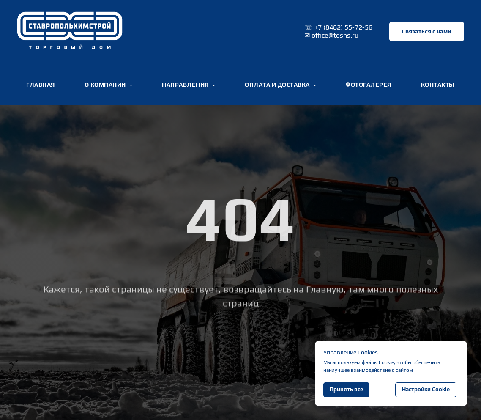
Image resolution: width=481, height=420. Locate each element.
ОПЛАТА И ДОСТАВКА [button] (278, 84)
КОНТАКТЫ (438, 84)
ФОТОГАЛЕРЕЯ (368, 84)
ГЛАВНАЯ (40, 84)
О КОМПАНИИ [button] (106, 84)
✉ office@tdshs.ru (331, 35)
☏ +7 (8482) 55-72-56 (338, 27)
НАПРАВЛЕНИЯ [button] (186, 84)
